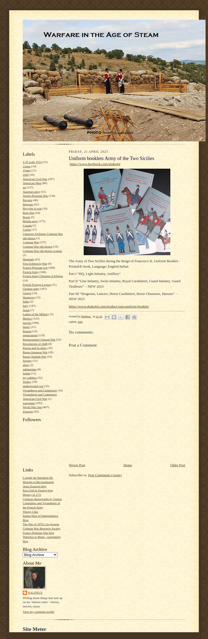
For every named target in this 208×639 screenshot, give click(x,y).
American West (32, 183)
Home (127, 465)
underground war (33, 386)
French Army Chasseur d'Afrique (43, 276)
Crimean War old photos (37, 246)
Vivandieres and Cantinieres (40, 390)
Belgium (28, 204)
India (26, 301)
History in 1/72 (32, 494)
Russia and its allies (35, 348)
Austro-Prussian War (35, 195)
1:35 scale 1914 (32, 162)
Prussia (27, 331)
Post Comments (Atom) (105, 475)
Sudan (26, 373)
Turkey (27, 381)
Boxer (26, 217)
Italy (25, 305)
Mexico (27, 318)
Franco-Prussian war (35, 267)
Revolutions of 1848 (35, 343)
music (26, 326)
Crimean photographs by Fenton (42, 499)
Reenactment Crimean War (39, 339)
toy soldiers (30, 377)
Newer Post (77, 465)
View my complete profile (38, 611)
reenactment (30, 335)
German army (31, 288)
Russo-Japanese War (35, 352)
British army (30, 221)
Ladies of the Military (36, 314)
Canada (27, 225)
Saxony (27, 360)
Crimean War (31, 242)
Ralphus (35, 592)
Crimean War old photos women (42, 250)
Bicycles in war (32, 208)
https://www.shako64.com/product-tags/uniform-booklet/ (109, 306)
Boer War (28, 212)
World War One (32, 407)
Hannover (29, 297)
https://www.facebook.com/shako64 (95, 164)
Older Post (177, 465)
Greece (27, 293)
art (24, 187)
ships (26, 365)
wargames (29, 403)
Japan (26, 310)
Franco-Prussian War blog (38, 532)
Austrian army (31, 191)
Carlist (27, 229)
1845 (26, 174)
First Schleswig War (35, 263)
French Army (31, 272)
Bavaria (27, 200)
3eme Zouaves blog (35, 486)
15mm (27, 170)
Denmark (28, 259)
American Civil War (35, 179)
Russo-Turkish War (34, 356)
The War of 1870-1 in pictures (41, 524)
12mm (27, 166)
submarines (30, 369)
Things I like (30, 511)
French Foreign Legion (37, 284)
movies (27, 322)
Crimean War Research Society (41, 528)
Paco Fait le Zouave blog (38, 490)
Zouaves (28, 411)
